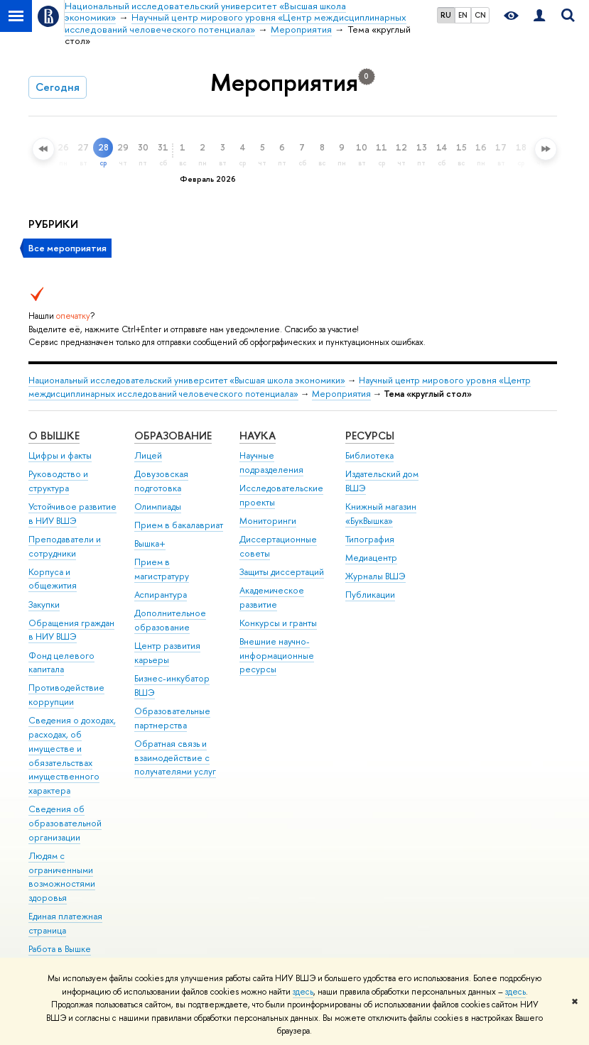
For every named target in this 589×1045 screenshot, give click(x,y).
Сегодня (58, 87)
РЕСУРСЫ (369, 435)
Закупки (44, 604)
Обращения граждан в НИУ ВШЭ (71, 630)
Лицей (148, 455)
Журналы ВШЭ (375, 576)
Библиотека (369, 455)
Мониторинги (267, 521)
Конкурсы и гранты (278, 623)
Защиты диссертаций (281, 572)
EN (463, 15)
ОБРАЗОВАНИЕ (173, 435)
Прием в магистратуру (161, 569)
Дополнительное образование (170, 620)
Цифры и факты (60, 455)
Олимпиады (157, 506)
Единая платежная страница (65, 923)
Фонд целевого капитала (61, 663)
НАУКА (257, 435)
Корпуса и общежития (52, 579)
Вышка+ (150, 543)
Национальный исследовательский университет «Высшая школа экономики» (186, 380)
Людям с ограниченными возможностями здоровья (61, 877)
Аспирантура (160, 595)
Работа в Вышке (59, 949)
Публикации (370, 595)
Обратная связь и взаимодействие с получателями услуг (175, 758)
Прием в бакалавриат (178, 525)
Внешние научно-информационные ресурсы (276, 655)
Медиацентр (371, 558)
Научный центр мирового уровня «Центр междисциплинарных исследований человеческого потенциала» (279, 387)
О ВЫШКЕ (54, 435)
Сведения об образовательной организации (65, 823)
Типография (369, 539)
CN (480, 15)
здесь (303, 991)
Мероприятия (341, 394)
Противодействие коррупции (66, 695)
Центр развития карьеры (167, 653)
